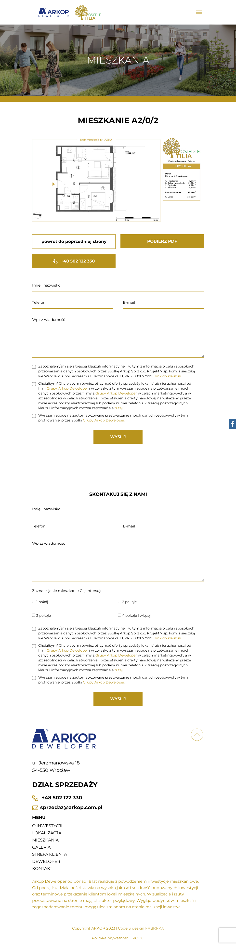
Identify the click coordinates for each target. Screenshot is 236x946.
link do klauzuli (168, 376)
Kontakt (42, 868)
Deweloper (46, 861)
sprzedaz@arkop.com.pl (67, 807)
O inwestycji (47, 825)
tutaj (119, 408)
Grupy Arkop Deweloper (67, 388)
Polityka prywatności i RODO (118, 938)
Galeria (41, 847)
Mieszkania (45, 840)
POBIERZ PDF (162, 241)
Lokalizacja (46, 832)
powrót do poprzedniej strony (73, 241)
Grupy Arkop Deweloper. (104, 420)
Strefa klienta (49, 854)
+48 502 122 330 (74, 261)
